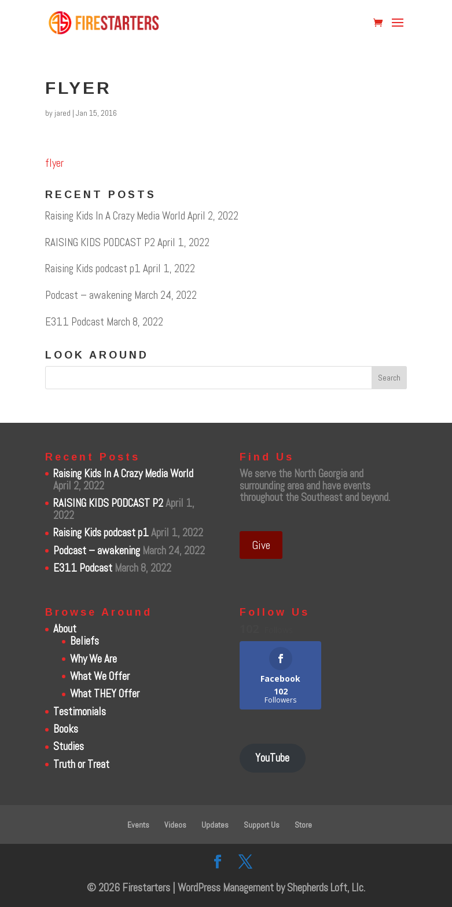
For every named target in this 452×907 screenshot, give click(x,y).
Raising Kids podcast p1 (93, 268)
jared (62, 113)
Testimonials (79, 711)
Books (65, 729)
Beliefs (84, 641)
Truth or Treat (81, 764)
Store (303, 825)
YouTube (272, 758)
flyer (54, 163)
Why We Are (93, 659)
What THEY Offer (104, 693)
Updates (215, 825)
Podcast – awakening (88, 295)
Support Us (262, 825)
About (64, 628)
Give (261, 545)
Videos (175, 825)
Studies (68, 746)
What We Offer (100, 676)
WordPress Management (226, 887)
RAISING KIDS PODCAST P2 (100, 242)
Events (138, 825)
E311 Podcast (74, 321)
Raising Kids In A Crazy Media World (115, 216)
